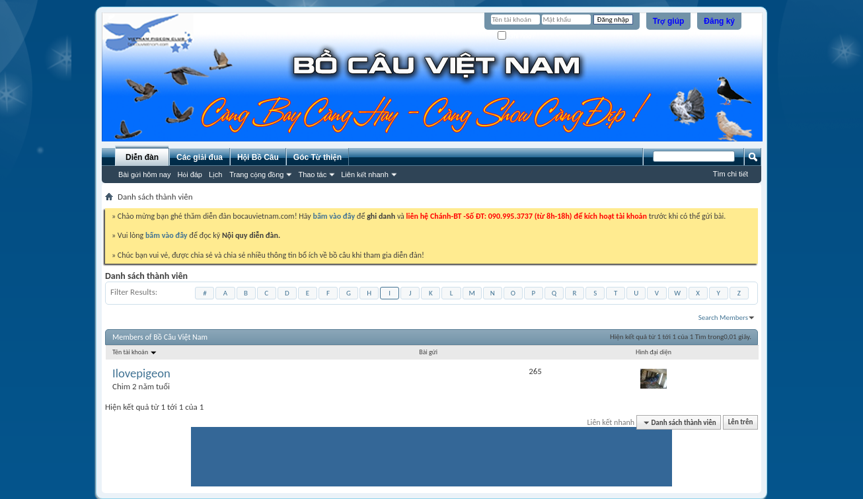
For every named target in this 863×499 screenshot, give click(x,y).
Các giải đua (199, 157)
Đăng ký (719, 21)
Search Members (723, 317)
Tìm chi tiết (730, 174)
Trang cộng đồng (256, 174)
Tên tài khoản (134, 352)
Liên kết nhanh (365, 174)
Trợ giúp (669, 21)
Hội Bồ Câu (258, 157)
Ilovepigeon (141, 373)
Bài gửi (428, 352)
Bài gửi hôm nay (144, 174)
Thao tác (312, 174)
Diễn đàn (142, 157)
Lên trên (740, 422)
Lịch (215, 174)
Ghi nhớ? (516, 36)
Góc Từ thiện (317, 157)
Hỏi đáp (189, 174)
